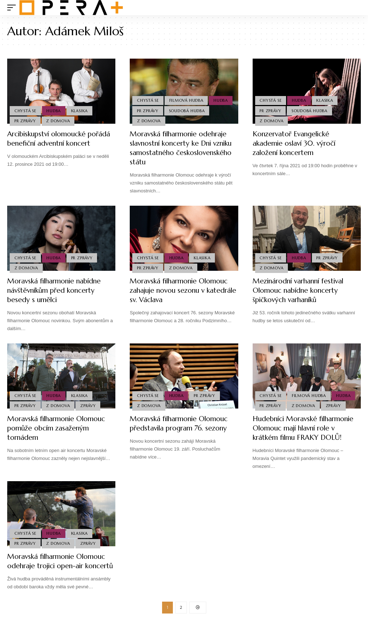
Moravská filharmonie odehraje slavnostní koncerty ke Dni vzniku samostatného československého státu (181, 148)
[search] (355, 7)
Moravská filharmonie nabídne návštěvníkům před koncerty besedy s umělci (57, 290)
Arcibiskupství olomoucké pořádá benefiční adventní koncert (50, 143)
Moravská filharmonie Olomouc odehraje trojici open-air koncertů (59, 566)
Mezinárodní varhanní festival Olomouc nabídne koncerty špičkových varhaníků (302, 290)
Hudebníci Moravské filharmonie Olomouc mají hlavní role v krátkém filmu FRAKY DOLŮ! (306, 428)
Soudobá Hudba (187, 110)
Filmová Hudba (187, 99)
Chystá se (25, 110)
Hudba (54, 110)
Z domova (58, 120)
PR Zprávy (25, 120)
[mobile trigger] (13, 7)
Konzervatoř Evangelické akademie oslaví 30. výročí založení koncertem (296, 143)
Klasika (80, 110)
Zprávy (89, 405)
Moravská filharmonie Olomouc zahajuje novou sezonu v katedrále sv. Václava (182, 290)
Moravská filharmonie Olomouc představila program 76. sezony (182, 423)
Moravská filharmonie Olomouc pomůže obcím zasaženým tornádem (59, 428)
